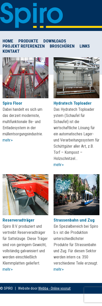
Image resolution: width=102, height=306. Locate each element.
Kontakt (11, 51)
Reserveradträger (18, 220)
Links (85, 46)
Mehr (7, 140)
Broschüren (62, 46)
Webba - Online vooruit (54, 288)
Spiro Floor (12, 103)
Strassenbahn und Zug (74, 220)
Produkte (28, 40)
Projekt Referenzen (24, 46)
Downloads (54, 40)
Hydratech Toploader (73, 103)
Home (8, 40)
